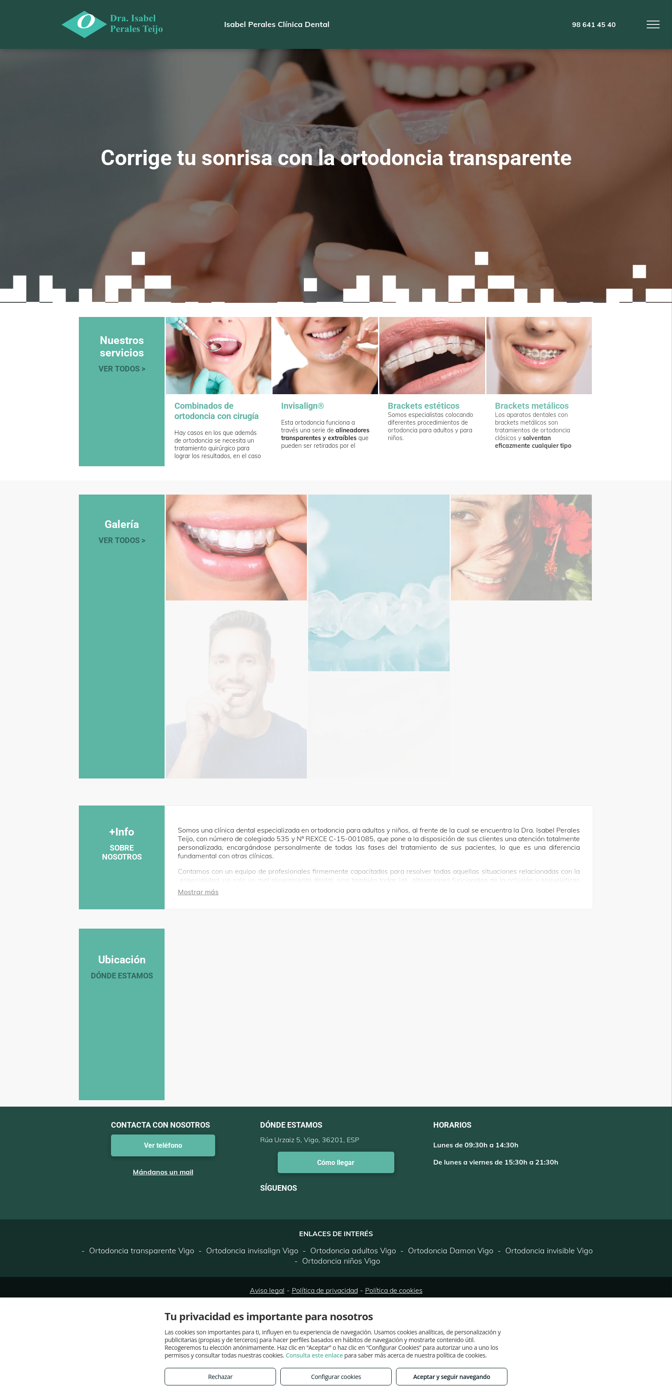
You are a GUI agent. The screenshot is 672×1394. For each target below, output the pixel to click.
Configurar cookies (336, 1377)
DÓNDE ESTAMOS (122, 975)
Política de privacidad (325, 1290)
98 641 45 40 (594, 24)
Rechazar (220, 1377)
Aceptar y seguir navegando (451, 1377)
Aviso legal (267, 1290)
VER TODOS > (122, 368)
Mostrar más (198, 891)
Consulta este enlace (314, 1355)
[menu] (653, 24)
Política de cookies (394, 1290)
